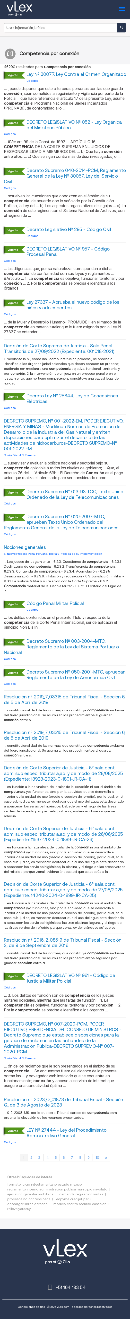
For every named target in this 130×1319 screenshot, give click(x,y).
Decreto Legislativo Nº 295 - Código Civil (68, 229)
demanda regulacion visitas (81, 1194)
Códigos (32, 80)
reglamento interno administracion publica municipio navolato (57, 1189)
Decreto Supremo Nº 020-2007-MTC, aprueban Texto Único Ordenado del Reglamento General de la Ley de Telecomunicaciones (61, 522)
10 (97, 1157)
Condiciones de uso (31, 1306)
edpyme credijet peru (73, 1199)
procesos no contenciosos (28, 1199)
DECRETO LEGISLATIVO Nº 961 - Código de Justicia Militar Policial (70, 978)
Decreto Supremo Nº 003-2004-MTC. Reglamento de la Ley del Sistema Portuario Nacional (61, 647)
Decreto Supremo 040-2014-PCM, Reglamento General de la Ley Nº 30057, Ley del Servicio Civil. (65, 176)
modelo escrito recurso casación (79, 1204)
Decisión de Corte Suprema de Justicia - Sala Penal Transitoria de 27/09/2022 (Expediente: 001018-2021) (59, 348)
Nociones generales (25, 547)
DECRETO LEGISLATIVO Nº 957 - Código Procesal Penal (68, 251)
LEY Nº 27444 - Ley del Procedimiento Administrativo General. (66, 1133)
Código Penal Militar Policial (55, 603)
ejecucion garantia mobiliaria (30, 1194)
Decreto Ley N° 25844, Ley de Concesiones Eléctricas (72, 398)
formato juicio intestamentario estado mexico (44, 1184)
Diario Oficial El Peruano (20, 455)
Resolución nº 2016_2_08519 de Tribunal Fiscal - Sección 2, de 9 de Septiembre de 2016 (62, 942)
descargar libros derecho (27, 1204)
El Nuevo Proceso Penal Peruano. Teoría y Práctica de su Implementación (53, 553)
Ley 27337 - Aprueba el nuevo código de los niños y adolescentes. (72, 305)
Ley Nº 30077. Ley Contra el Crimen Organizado (76, 74)
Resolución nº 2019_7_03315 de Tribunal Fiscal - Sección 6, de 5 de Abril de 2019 (64, 699)
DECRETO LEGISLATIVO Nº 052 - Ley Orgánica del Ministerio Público (74, 125)
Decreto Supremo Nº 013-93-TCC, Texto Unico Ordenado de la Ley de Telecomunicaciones (74, 494)
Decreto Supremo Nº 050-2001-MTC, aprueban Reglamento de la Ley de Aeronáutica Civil (76, 674)
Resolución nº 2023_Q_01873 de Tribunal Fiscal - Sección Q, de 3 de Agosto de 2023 (63, 1102)
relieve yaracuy (19, 1209)
